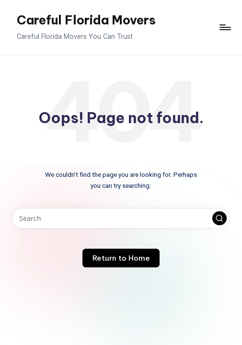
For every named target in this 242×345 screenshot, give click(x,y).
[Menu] (224, 27)
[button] (219, 218)
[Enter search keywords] (121, 218)
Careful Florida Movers (86, 20)
